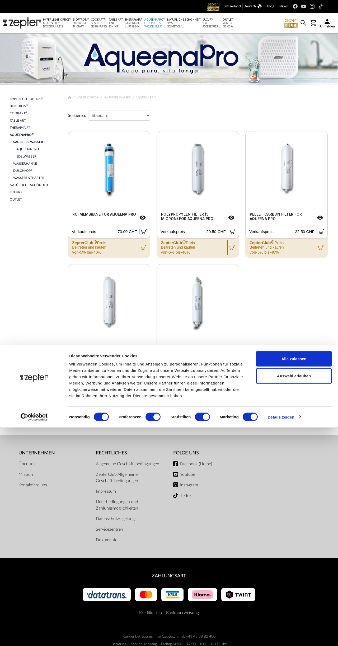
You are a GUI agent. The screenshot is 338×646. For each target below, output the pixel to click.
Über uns (26, 465)
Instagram (189, 486)
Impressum (106, 492)
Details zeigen (280, 635)
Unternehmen (36, 454)
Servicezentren (109, 530)
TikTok (186, 497)
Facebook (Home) (196, 465)
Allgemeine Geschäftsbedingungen (127, 465)
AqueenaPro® (88, 98)
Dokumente (106, 541)
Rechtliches (111, 454)
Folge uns (186, 454)
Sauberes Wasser (117, 98)
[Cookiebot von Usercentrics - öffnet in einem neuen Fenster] (34, 636)
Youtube (187, 475)
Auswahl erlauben (294, 594)
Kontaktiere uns (32, 486)
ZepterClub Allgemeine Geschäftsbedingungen (117, 478)
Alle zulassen (293, 577)
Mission (25, 475)
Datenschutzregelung (115, 520)
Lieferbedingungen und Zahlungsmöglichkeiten (117, 506)
